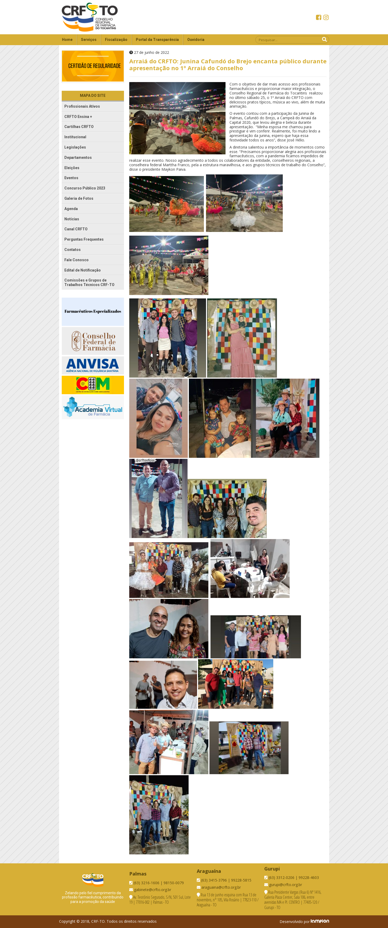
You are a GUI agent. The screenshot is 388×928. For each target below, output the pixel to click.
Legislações (75, 147)
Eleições (71, 168)
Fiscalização (116, 39)
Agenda (71, 209)
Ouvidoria (195, 39)
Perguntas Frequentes (84, 239)
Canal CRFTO (76, 229)
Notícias (71, 219)
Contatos (72, 250)
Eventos (71, 178)
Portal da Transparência (157, 39)
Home (67, 39)
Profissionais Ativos (82, 106)
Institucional (75, 137)
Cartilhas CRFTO (79, 127)
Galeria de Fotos (78, 198)
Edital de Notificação (82, 270)
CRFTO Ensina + (78, 117)
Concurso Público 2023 (84, 188)
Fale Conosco (76, 260)
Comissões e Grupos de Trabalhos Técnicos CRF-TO (89, 282)
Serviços (89, 39)
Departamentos (78, 157)
